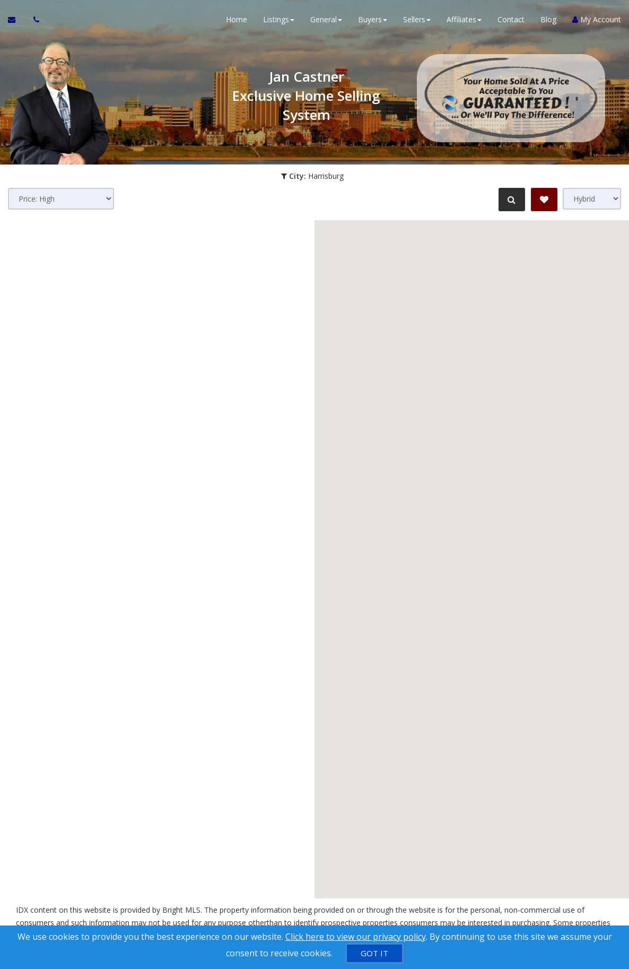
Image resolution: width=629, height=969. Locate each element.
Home (236, 21)
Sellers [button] (417, 21)
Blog (548, 21)
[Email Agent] (16, 21)
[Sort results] (61, 199)
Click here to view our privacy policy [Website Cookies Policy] (355, 936)
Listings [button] (278, 21)
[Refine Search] (510, 199)
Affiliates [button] (464, 21)
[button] (406, 602)
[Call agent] (33, 21)
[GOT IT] (374, 953)
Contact (511, 21)
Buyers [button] (372, 21)
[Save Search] (544, 199)
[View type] (592, 199)
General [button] (326, 21)
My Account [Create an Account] (596, 21)
